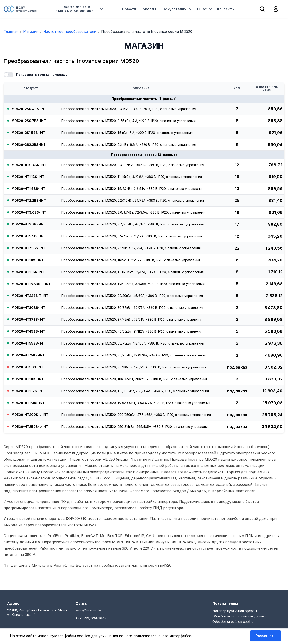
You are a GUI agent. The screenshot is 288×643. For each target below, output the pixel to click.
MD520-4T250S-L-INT (29, 427)
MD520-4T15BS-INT (27, 272)
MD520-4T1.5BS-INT (28, 188)
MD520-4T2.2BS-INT (28, 200)
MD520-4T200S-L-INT (29, 415)
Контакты (225, 9)
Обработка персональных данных (239, 616)
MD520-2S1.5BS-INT (28, 133)
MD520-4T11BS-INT (27, 260)
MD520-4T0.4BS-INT (28, 165)
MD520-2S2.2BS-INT (28, 144)
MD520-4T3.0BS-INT (28, 212)
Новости (129, 9)
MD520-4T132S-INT (27, 391)
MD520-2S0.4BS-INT (28, 109)
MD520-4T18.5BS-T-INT (31, 284)
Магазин (150, 9)
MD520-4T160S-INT (28, 403)
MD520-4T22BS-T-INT (29, 296)
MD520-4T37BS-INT (28, 319)
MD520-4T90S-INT (27, 367)
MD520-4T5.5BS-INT (28, 236)
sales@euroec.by (89, 610)
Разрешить (265, 636)
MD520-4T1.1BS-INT (27, 177)
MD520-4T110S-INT (27, 379)
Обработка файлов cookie (232, 621)
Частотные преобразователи (69, 31)
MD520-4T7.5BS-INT (28, 248)
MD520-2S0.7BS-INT (28, 121)
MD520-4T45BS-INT (28, 331)
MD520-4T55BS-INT (28, 343)
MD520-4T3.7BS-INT (28, 224)
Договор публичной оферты (234, 611)
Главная (11, 31)
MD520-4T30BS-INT (28, 307)
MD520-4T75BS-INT (28, 355)
